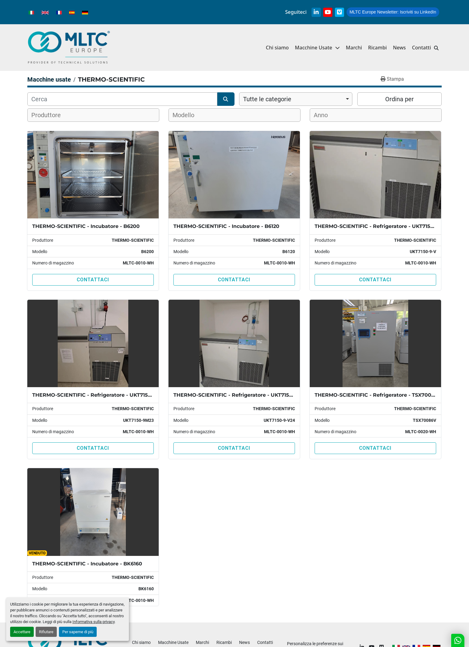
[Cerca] (122, 99)
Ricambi (377, 47)
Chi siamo (277, 47)
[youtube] (327, 12)
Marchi (354, 47)
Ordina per (399, 99)
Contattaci (93, 280)
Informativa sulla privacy (93, 621)
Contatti (421, 47)
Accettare (22, 632)
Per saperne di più (77, 632)
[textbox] (49, 115)
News (399, 47)
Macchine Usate (313, 47)
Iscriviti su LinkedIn (393, 12)
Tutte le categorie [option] (267, 99)
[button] (317, 48)
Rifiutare (46, 632)
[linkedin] (316, 12)
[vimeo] (339, 12)
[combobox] (295, 99)
